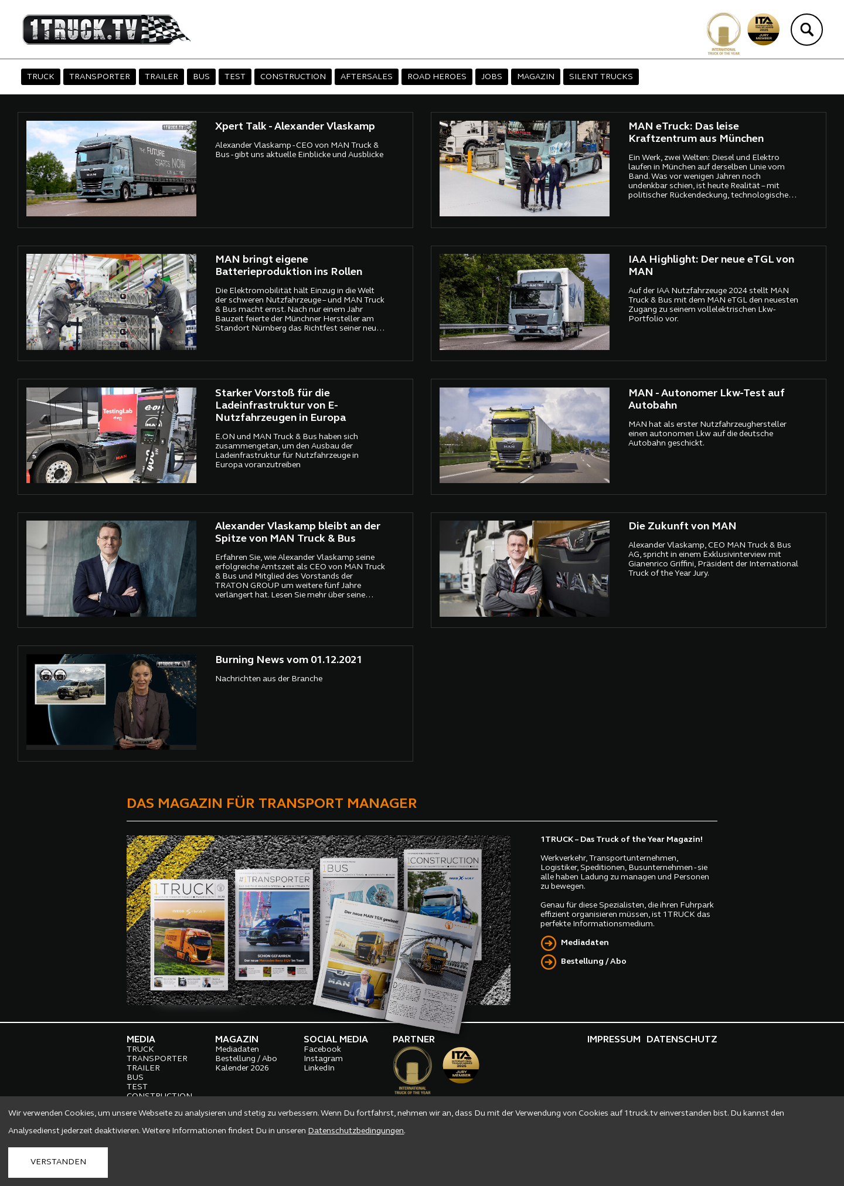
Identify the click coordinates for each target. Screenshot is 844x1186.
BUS (201, 77)
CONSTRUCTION (293, 77)
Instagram (323, 1059)
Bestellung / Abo (594, 961)
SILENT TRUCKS (601, 77)
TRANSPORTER (99, 77)
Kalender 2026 (242, 1068)
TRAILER (161, 77)
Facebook (322, 1049)
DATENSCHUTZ (681, 1040)
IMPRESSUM (614, 1040)
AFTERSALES (367, 77)
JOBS (491, 77)
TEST (235, 77)
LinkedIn (319, 1068)
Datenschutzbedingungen (356, 1131)
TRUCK (41, 77)
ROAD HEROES (437, 77)
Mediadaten (585, 943)
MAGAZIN (535, 77)
